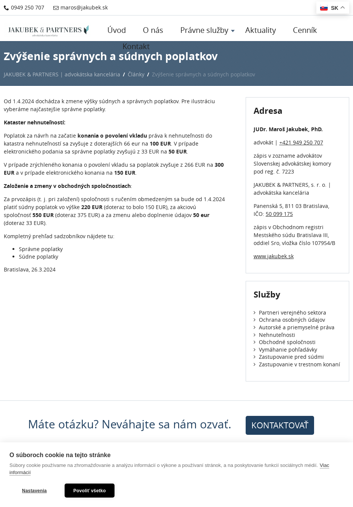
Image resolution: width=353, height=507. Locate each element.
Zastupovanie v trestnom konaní (297, 364)
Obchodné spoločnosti (285, 342)
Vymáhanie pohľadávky (285, 349)
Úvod (116, 30)
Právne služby (204, 30)
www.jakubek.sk (274, 256)
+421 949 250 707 (301, 142)
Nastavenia (34, 490)
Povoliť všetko (89, 490)
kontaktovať (279, 425)
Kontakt (136, 46)
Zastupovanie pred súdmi (289, 356)
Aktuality (260, 30)
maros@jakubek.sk (80, 7)
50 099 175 (279, 213)
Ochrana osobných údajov (289, 319)
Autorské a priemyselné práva (294, 327)
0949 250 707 (24, 7)
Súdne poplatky (38, 256)
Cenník (305, 30)
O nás (153, 30)
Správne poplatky (41, 249)
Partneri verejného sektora (290, 312)
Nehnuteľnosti (274, 334)
